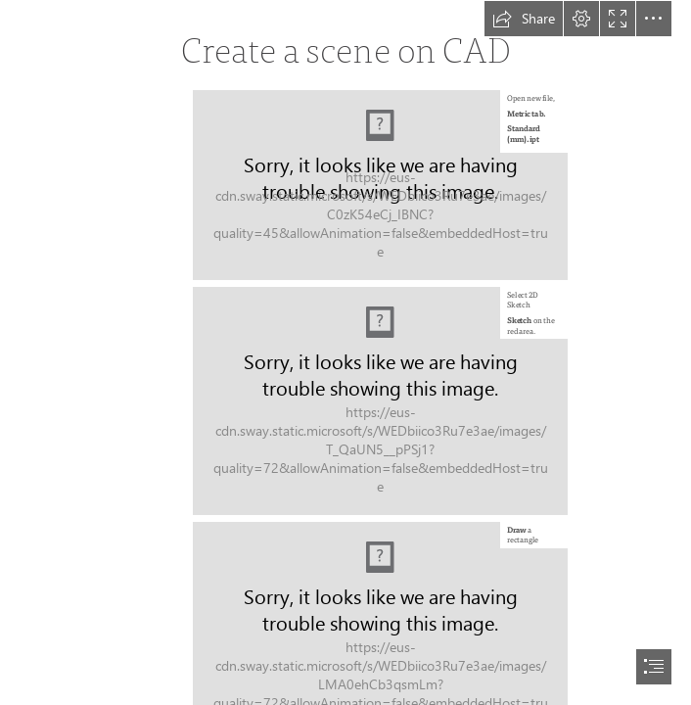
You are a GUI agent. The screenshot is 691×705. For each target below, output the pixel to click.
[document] (345, 352)
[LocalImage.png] (380, 185)
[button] (523, 18)
